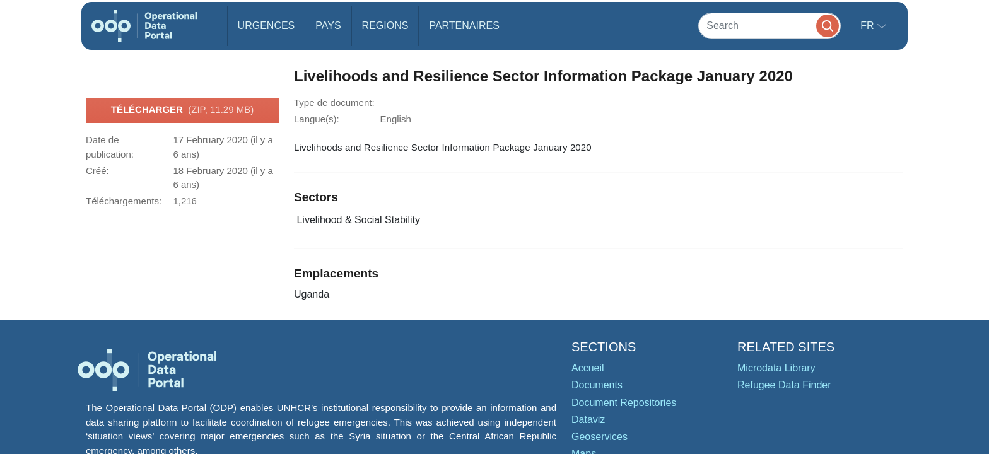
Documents (597, 385)
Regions (385, 25)
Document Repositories (623, 402)
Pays (328, 25)
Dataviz (588, 419)
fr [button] (868, 25)
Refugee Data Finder (784, 385)
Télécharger (182, 110)
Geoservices (599, 436)
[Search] (769, 25)
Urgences (266, 25)
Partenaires (464, 25)
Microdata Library (776, 368)
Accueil (587, 368)
